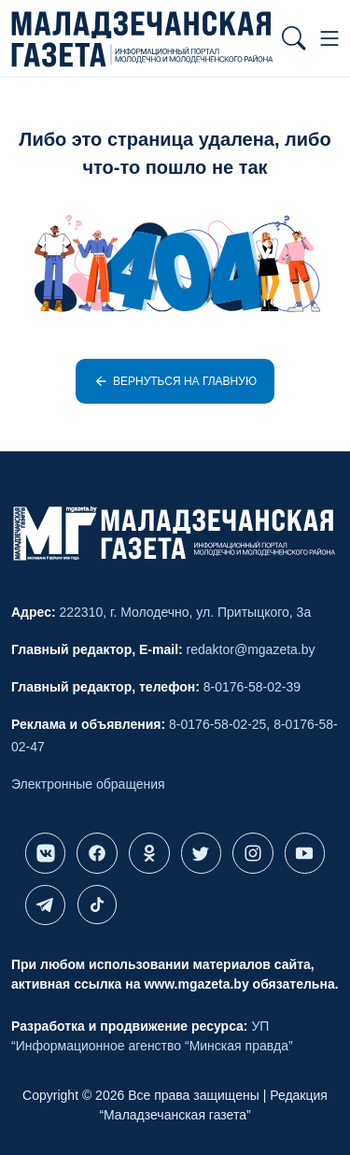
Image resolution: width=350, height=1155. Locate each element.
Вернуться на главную (175, 381)
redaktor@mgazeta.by (251, 649)
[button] (294, 38)
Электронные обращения (88, 784)
